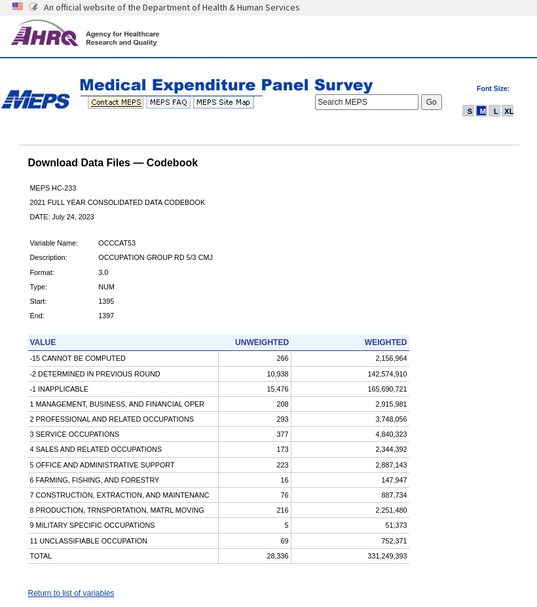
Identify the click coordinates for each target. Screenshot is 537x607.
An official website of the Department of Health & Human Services (172, 7)
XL (508, 111)
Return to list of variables (71, 593)
